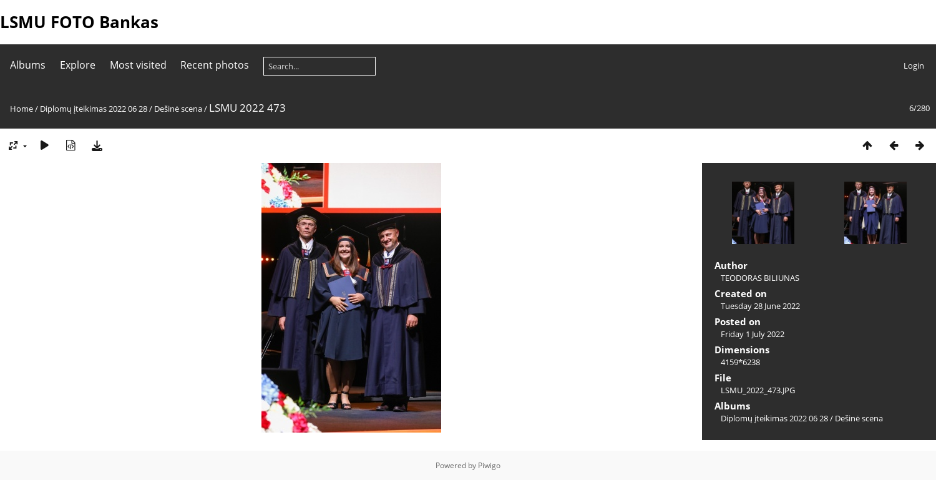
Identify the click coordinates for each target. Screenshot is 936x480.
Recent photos (214, 65)
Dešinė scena (178, 108)
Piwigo (489, 465)
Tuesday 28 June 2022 (760, 305)
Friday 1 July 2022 (752, 334)
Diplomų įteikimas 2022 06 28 (93, 108)
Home (21, 108)
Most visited (138, 65)
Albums (28, 65)
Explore (77, 65)
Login (914, 65)
